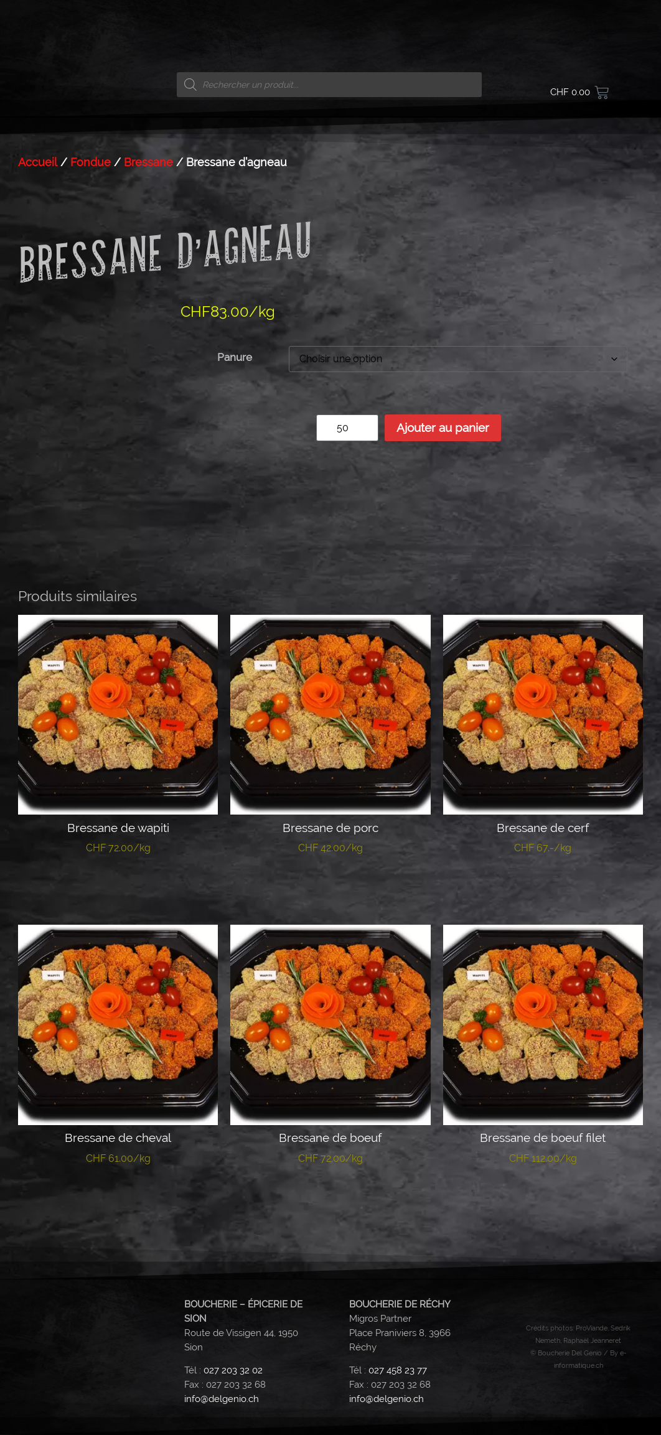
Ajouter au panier (442, 427)
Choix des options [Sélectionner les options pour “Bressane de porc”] (330, 886)
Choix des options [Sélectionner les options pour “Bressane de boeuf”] (330, 1197)
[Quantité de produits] (347, 427)
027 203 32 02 (233, 1370)
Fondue (90, 162)
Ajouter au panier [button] (543, 886)
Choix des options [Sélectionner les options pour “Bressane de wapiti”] (118, 886)
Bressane (148, 162)
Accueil (37, 162)
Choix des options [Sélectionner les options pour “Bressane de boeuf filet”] (543, 1197)
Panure (234, 357)
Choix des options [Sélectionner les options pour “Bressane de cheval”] (118, 1197)
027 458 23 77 (397, 1370)
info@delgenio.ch (221, 1399)
